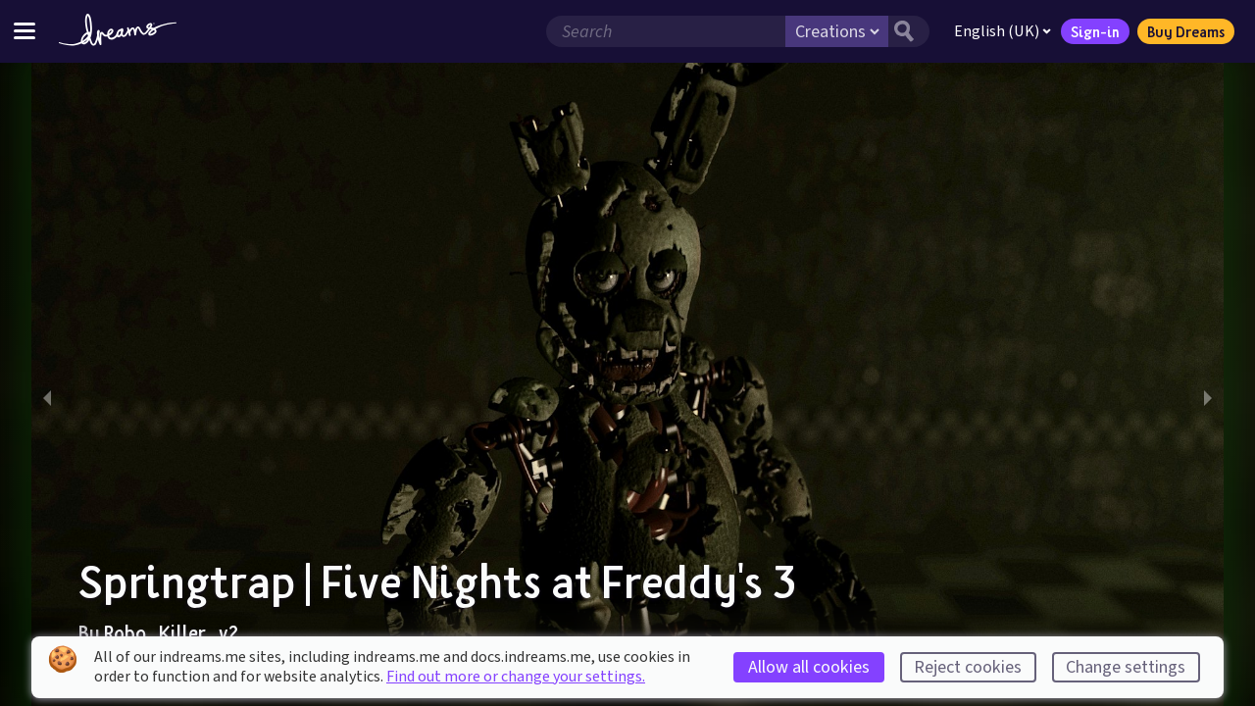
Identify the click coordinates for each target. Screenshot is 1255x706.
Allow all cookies (809, 667)
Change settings (1125, 667)
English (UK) (1002, 31)
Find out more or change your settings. (515, 676)
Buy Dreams (1186, 31)
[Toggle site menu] (24, 31)
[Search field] (665, 31)
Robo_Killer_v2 (171, 632)
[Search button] (908, 31)
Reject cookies (968, 667)
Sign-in (1095, 31)
